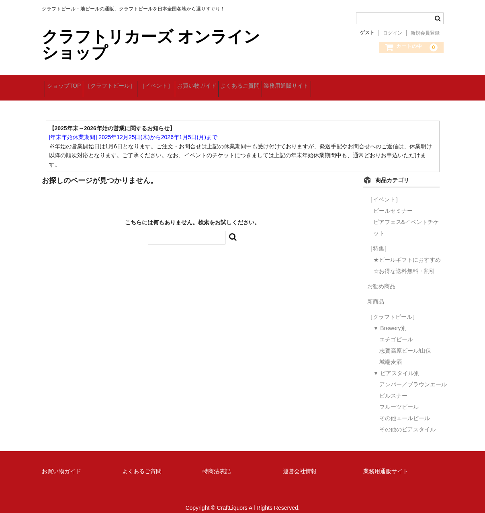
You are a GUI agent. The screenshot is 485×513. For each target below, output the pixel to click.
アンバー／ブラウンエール (413, 375)
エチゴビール (396, 330)
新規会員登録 (425, 33)
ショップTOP (67, 83)
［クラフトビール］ (125, 83)
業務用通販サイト (351, 83)
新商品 (375, 292)
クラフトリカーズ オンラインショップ (151, 45)
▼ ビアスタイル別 (396, 364)
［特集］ (378, 239)
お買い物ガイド (237, 83)
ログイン (392, 33)
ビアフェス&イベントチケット (406, 218)
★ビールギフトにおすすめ (407, 250)
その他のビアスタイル (407, 420)
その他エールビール (404, 409)
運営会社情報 (300, 462)
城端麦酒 (390, 352)
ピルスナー (393, 386)
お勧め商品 (381, 277)
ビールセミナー (393, 201)
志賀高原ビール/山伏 (405, 341)
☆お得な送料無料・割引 (404, 262)
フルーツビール (399, 397)
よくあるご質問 (293, 83)
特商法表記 (217, 462)
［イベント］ (184, 83)
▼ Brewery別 (390, 319)
